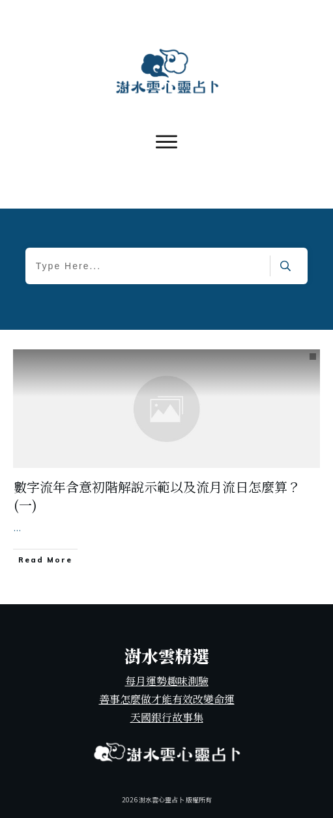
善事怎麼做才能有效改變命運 (167, 699)
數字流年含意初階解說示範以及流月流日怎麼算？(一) (157, 495)
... (17, 527)
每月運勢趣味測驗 (167, 680)
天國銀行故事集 (166, 717)
